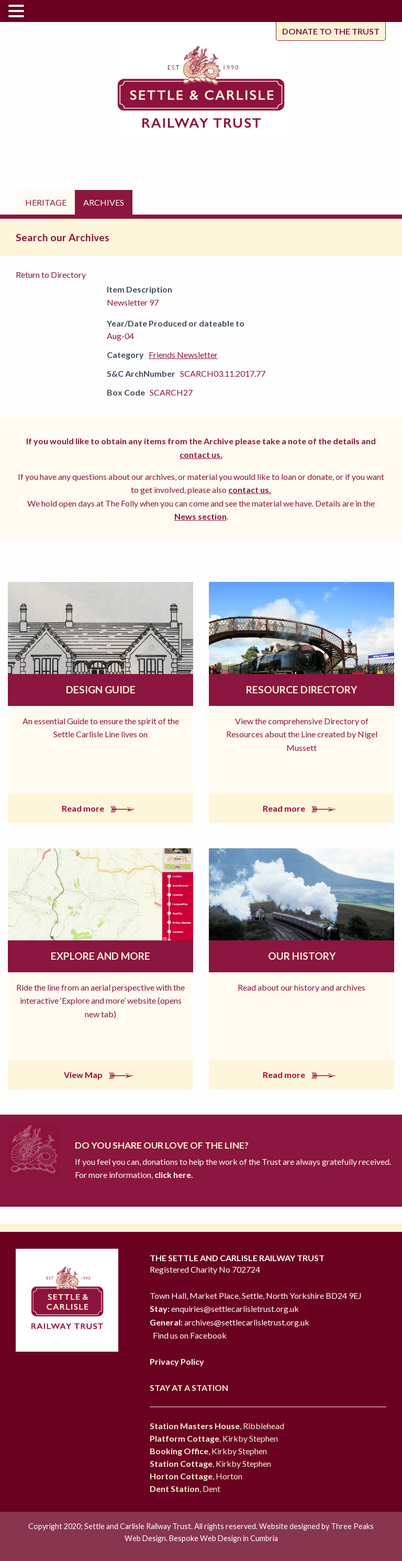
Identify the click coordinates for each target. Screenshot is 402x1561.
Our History (302, 956)
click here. (173, 1175)
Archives (103, 202)
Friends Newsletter (183, 355)
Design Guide (101, 689)
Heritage (45, 202)
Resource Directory (301, 689)
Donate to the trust (330, 31)
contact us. (201, 454)
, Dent (185, 1488)
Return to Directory (51, 274)
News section (200, 516)
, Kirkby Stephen (214, 1438)
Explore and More (100, 956)
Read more (100, 808)
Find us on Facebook (190, 1335)
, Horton (196, 1476)
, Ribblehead (217, 1426)
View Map (101, 1075)
